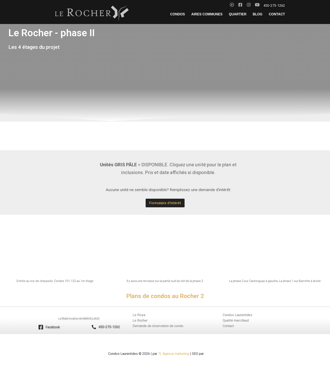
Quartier (237, 14)
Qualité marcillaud (236, 320)
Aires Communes (206, 14)
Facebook (52, 327)
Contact (277, 14)
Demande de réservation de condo (158, 326)
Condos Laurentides (237, 315)
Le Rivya (139, 315)
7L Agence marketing (173, 354)
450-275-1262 (109, 327)
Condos (177, 14)
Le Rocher (140, 320)
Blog (257, 14)
